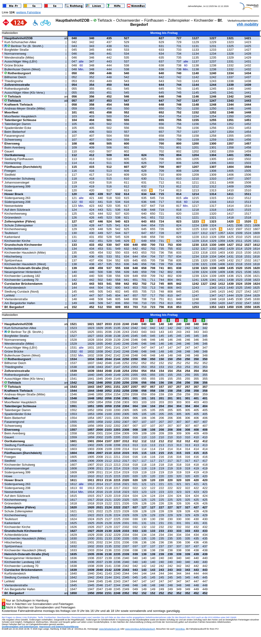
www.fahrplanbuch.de (109, 629)
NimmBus (180, 629)
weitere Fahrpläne (28, 12)
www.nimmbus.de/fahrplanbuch (140, 629)
